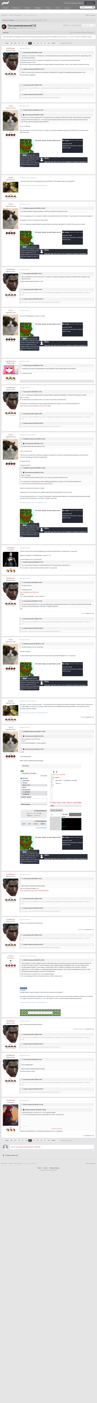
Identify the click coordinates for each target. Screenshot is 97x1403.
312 (26, 43)
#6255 (92, 867)
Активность (16, 8)
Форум (6, 8)
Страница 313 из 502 (66, 43)
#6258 (92, 1009)
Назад (6, 43)
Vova (24, 52)
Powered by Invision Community (49, 1155)
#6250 (92, 542)
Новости (48, 8)
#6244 (92, 202)
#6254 (92, 720)
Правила (27, 8)
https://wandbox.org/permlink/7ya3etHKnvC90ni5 (34, 883)
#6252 (92, 632)
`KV (84, 1121)
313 (30, 43)
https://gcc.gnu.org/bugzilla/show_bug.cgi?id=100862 (35, 402)
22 (93, 25)
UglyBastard (10, 357)
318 (49, 43)
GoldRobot (10, 48)
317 (45, 43)
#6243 (92, 176)
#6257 (92, 944)
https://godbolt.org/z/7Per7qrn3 (29, 586)
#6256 (92, 910)
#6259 (92, 1043)
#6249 (92, 429)
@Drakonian (23, 977)
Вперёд (53, 43)
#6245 (92, 267)
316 (41, 43)
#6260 (92, 1086)
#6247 (92, 357)
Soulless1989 (81, 920)
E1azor (83, 607)
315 (37, 43)
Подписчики (86, 25)
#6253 (92, 693)
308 (11, 43)
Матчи (58, 8)
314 (34, 43)
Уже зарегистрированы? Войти (73, 3)
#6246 (92, 306)
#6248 (92, 384)
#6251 (92, 572)
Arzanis (78, 1017)
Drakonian (11, 1086)
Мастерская (31, 28)
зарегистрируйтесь (71, 36)
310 (19, 43)
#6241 (92, 48)
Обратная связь (54, 1153)
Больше (67, 8)
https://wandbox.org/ (26, 445)
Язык (40, 1153)
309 (15, 43)
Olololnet (25, 69)
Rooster (14, 28)
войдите (60, 36)
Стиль (45, 1153)
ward (24, 85)
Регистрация (89, 3)
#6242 (92, 104)
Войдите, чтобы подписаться (73, 25)
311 (22, 43)
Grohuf (25, 108)
